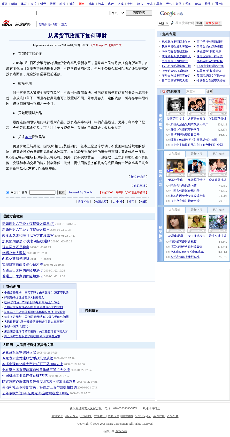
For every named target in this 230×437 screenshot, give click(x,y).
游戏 (120, 3)
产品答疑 (172, 416)
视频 (91, 3)
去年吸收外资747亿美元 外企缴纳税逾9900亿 (35, 393)
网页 (13, 192)
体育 (24, 3)
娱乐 (33, 3)
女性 (130, 3)
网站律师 (127, 416)
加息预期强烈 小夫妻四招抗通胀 (26, 241)
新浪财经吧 (138, 177)
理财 (56, 24)
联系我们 (100, 416)
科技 (62, 3)
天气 (169, 3)
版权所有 (121, 431)
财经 (43, 3)
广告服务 (86, 416)
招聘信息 (113, 416)
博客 (72, 3)
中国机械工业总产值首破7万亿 (25, 376)
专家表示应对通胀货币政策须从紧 (27, 358)
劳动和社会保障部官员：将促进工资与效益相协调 (39, 387)
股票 (53, 3)
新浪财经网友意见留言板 (86, 408)
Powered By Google (80, 192)
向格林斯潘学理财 (15, 259)
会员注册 (159, 416)
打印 (131, 201)
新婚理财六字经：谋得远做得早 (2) (28, 224)
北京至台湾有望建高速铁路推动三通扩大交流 (36, 370)
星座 (159, 3)
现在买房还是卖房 (15, 247)
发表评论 (139, 185)
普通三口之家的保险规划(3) (22, 270)
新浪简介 (57, 416)
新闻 (14, 3)
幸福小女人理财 (14, 253)
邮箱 (198, 3)
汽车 (101, 3)
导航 (208, 3)
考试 (150, 3)
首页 (4, 3)
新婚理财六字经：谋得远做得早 (26, 229)
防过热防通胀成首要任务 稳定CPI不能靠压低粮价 (39, 381)
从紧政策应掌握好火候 (19, 352)
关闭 (143, 201)
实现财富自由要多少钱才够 (22, 264)
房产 (111, 3)
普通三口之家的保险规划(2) (22, 276)
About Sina (71, 416)
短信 (179, 3)
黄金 (28, 137)
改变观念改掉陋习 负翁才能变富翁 (28, 235)
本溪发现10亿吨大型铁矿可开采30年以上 (32, 364)
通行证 (219, 3)
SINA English (143, 416)
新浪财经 (45, 24)
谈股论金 (83, 201)
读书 (140, 3)
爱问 (188, 3)
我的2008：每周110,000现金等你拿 (123, 192)
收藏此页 (101, 201)
